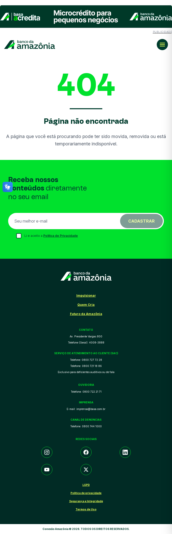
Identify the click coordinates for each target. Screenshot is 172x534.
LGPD (86, 484)
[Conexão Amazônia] (29, 44)
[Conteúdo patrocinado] (86, 19)
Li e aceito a (51, 236)
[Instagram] (46, 452)
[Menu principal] (162, 44)
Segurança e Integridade (86, 501)
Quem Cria (86, 305)
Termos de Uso (86, 509)
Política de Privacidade (60, 236)
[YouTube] (46, 469)
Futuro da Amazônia (86, 314)
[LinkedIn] (125, 452)
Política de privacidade (86, 493)
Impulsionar (86, 295)
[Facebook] (86, 452)
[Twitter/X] (86, 469)
